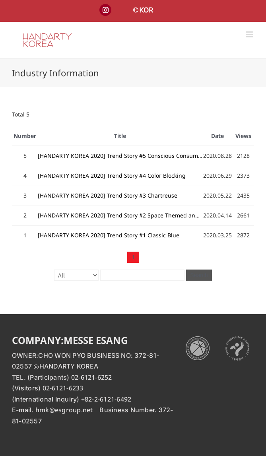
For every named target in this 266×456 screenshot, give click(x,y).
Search (199, 275)
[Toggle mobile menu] (250, 34)
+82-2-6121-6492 (106, 399)
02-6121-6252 (91, 377)
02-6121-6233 (63, 388)
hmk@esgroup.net (64, 410)
